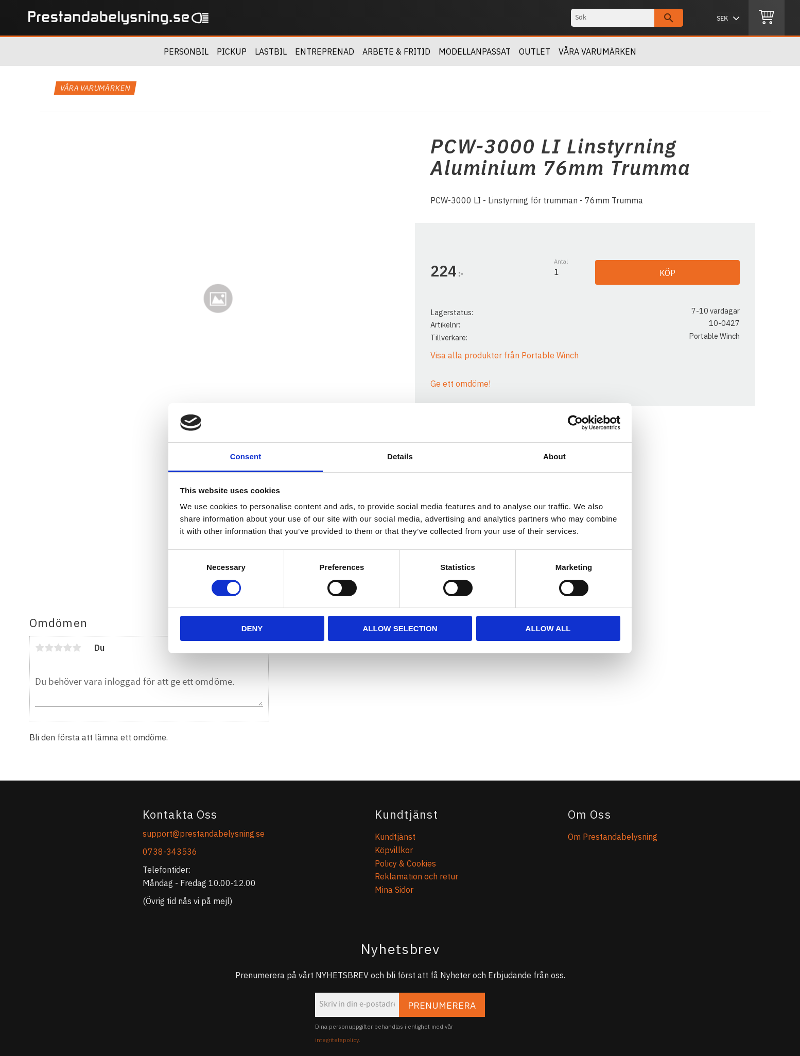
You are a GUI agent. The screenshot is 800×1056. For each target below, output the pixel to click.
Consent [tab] (246, 456)
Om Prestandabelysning (612, 837)
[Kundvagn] (766, 18)
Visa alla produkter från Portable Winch (504, 355)
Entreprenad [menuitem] (324, 51)
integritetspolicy (337, 1040)
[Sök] (668, 18)
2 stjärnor (49, 647)
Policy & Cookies (405, 863)
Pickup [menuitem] (232, 51)
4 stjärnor (67, 647)
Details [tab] (400, 456)
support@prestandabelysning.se (204, 833)
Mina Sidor (394, 890)
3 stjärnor (58, 647)
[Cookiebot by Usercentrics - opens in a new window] (575, 422)
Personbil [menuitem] (186, 51)
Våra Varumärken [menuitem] (597, 51)
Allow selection (400, 628)
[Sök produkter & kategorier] (612, 18)
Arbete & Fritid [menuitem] (396, 51)
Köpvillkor (394, 850)
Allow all (548, 628)
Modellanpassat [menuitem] (475, 51)
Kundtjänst (395, 837)
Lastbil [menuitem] (271, 51)
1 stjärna (39, 647)
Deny (252, 628)
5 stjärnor (76, 647)
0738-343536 (170, 851)
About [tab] (554, 456)
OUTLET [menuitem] (534, 51)
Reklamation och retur (416, 876)
